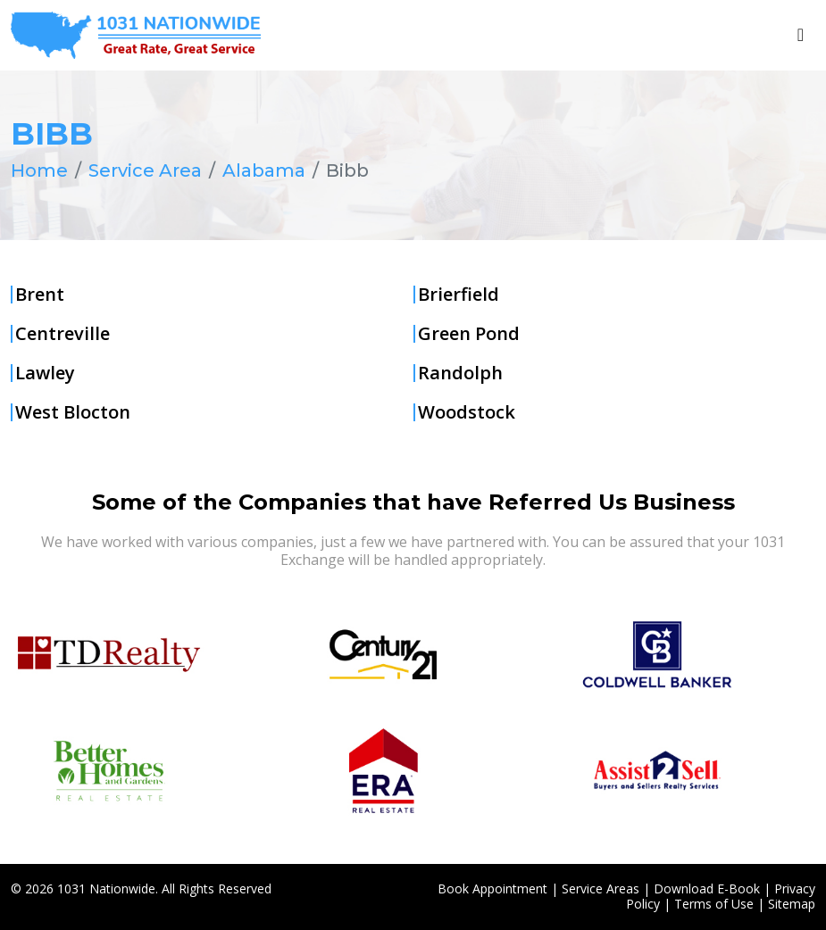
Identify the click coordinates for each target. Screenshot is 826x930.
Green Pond (469, 334)
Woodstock (466, 412)
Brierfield (458, 294)
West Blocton (72, 412)
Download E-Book (707, 888)
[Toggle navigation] (800, 34)
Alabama (263, 170)
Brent (39, 294)
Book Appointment (492, 888)
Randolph (460, 373)
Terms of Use (714, 903)
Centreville (62, 334)
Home (39, 170)
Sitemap (791, 903)
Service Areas (600, 888)
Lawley (45, 373)
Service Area (145, 170)
